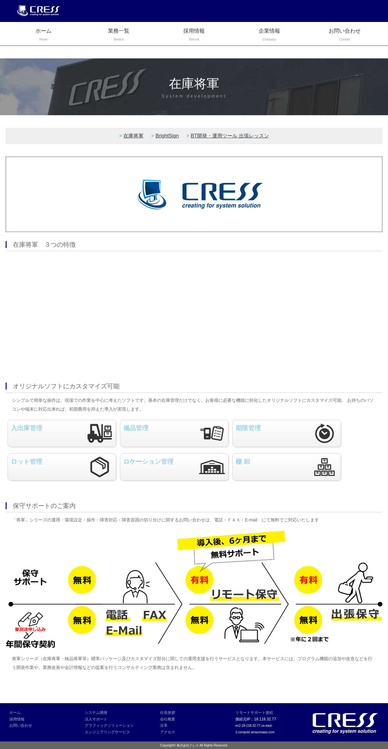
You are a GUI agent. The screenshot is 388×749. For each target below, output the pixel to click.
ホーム (43, 35)
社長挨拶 (167, 712)
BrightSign (167, 135)
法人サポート (96, 719)
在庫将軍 (133, 135)
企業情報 (269, 35)
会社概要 (167, 719)
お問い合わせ (344, 35)
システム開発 (96, 712)
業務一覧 (118, 35)
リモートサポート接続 (254, 712)
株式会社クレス (188, 745)
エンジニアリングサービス (107, 732)
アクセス (167, 732)
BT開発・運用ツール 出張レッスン (230, 135)
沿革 (164, 725)
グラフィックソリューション (109, 725)
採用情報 (194, 35)
